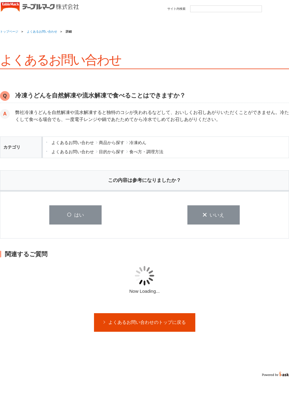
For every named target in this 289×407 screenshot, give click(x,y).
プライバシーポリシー (58, 391)
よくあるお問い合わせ (42, 31)
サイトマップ (143, 391)
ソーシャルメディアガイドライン (104, 391)
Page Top (276, 383)
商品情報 (16, 19)
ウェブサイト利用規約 (20, 391)
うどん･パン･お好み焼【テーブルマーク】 (39, 7)
